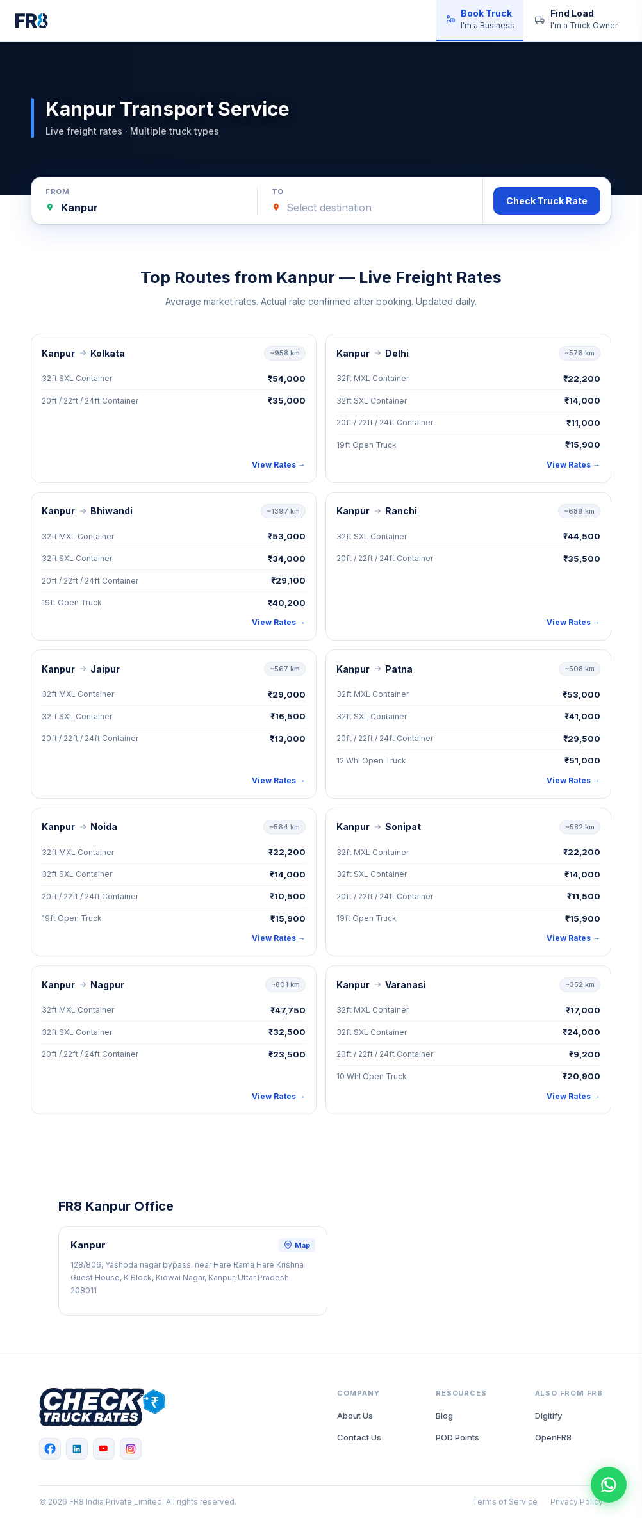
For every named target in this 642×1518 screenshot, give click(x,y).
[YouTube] (104, 1449)
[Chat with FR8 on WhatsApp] (609, 1485)
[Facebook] (50, 1449)
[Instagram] (131, 1449)
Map (297, 1245)
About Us (355, 1415)
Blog (444, 1415)
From (57, 191)
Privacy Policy (576, 1501)
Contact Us (359, 1437)
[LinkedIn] (77, 1449)
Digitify (548, 1415)
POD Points (457, 1437)
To (278, 191)
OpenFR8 (553, 1437)
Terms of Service (505, 1501)
